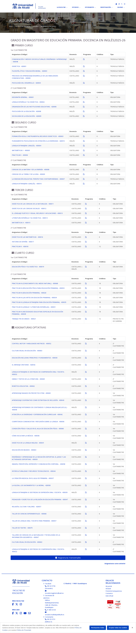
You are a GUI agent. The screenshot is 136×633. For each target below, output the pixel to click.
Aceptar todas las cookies (118, 628)
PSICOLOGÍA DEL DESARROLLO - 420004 (26, 83)
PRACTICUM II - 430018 (20, 246)
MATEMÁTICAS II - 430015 (21, 223)
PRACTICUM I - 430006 (20, 155)
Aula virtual (109, 596)
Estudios (36, 26)
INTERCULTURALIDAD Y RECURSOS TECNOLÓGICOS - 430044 (33, 471)
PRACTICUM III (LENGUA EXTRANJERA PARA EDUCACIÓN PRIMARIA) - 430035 (39, 302)
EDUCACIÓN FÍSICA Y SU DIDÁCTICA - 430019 (28, 267)
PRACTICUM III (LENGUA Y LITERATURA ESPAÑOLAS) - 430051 (34, 307)
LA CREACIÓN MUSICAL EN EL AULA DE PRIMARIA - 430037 (33, 478)
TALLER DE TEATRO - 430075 (22, 528)
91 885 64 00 (50, 610)
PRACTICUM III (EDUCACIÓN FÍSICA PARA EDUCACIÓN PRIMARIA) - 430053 (38, 288)
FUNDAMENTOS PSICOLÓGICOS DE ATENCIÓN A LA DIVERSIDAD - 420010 (38, 141)
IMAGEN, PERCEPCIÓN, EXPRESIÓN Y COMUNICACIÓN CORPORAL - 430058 (38, 464)
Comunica (109, 593)
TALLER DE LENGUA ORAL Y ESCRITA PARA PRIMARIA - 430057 (34, 521)
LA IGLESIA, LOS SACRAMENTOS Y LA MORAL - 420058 (31, 485)
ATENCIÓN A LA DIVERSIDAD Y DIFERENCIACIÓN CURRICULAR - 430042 (37, 414)
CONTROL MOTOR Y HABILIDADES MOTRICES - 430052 (31, 344)
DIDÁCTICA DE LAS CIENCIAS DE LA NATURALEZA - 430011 (33, 204)
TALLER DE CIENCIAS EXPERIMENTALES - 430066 (29, 514)
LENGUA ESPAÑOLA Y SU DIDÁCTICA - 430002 (28, 102)
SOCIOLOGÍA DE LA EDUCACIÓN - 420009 (26, 116)
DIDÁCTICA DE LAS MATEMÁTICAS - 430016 (27, 237)
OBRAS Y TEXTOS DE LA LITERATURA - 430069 (28, 379)
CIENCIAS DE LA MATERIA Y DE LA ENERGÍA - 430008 (30, 169)
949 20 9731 (50, 619)
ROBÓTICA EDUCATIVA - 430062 (23, 386)
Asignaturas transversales (68, 557)
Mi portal (109, 586)
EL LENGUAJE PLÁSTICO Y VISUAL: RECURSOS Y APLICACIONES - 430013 (37, 213)
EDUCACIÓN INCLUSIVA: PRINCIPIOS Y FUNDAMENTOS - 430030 (34, 358)
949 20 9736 (50, 586)
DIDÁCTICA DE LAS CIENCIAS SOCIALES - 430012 (29, 208)
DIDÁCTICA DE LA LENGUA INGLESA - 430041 (28, 443)
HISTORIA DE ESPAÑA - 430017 (23, 242)
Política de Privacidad (24, 630)
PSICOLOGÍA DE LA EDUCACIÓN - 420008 (26, 111)
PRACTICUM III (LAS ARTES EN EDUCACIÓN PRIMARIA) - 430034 (34, 298)
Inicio (11, 26)
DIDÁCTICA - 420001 (19, 66)
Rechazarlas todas (97, 628)
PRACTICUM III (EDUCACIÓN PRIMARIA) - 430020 (29, 293)
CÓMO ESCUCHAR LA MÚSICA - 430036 (25, 436)
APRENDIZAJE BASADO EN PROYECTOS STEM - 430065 (31, 393)
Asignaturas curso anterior (115, 564)
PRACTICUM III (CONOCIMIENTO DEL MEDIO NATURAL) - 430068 (35, 283)
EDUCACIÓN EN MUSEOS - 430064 (24, 450)
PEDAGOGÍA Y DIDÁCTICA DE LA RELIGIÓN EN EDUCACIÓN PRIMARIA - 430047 (40, 499)
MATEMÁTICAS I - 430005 (21, 150)
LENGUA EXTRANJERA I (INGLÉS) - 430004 (26, 146)
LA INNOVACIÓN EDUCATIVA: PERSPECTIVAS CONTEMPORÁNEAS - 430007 (38, 179)
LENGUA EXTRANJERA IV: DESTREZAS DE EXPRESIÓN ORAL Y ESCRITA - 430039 (39, 492)
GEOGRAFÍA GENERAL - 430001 (23, 97)
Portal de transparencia (114, 591)
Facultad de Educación (22, 26)
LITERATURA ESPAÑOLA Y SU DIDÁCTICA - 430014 (29, 218)
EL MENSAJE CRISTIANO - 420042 (23, 365)
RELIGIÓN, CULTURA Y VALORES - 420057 (26, 507)
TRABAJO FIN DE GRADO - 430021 (24, 319)
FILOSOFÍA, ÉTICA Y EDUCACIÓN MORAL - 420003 (29, 71)
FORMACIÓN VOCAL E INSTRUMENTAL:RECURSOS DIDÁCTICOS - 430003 (37, 136)
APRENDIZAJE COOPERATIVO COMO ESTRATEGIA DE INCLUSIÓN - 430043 (38, 400)
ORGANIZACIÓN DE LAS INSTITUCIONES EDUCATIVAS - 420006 (34, 107)
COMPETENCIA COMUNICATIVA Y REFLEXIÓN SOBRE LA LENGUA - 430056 (38, 422)
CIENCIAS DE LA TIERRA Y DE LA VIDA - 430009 (28, 174)
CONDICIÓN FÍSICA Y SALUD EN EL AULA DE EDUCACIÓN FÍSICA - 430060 (38, 429)
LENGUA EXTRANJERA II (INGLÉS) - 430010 (27, 184)
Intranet (108, 589)
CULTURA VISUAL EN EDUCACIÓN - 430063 (27, 351)
